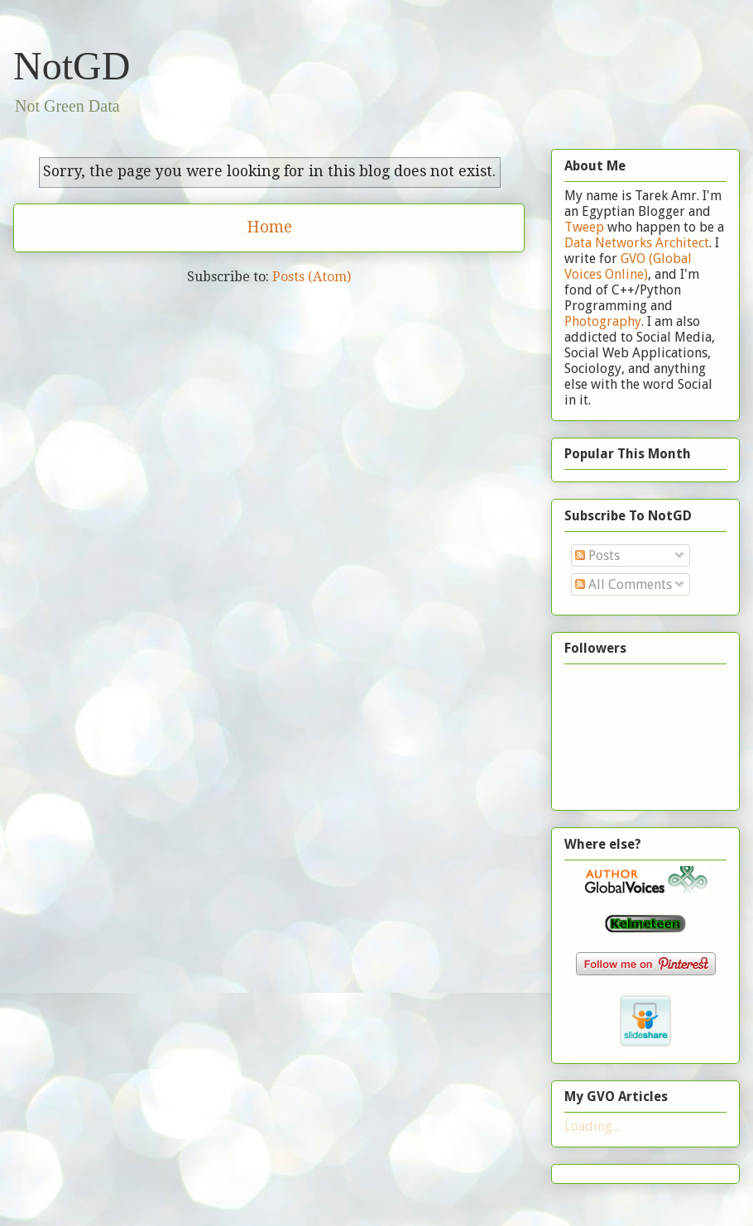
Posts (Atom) (311, 277)
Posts (597, 555)
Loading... (592, 1126)
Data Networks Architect (636, 243)
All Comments (623, 584)
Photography (602, 321)
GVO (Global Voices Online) (628, 266)
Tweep (584, 227)
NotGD (71, 66)
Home (269, 227)
